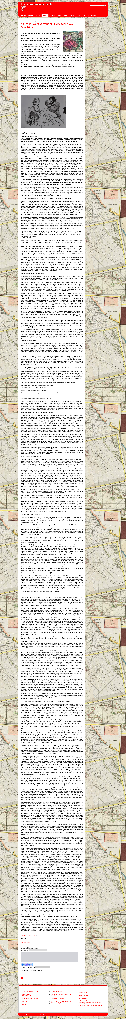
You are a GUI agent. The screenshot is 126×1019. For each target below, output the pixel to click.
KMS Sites (49, 1014)
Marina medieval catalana (27, 995)
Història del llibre (25, 1001)
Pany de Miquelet (83, 998)
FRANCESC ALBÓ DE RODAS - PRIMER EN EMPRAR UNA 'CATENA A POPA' (61, 1002)
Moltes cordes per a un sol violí (29, 1000)
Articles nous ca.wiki (83, 995)
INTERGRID (33, 1014)
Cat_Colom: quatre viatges (28, 990)
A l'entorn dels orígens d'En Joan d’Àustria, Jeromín (90, 1005)
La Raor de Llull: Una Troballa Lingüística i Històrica (90, 997)
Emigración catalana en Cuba (28, 997)
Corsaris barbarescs (55, 1006)
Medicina (40, 21)
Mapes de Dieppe (83, 992)
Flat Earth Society (54, 990)
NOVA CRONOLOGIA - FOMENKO (30, 998)
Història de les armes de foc (85, 991)
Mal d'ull (24, 1004)
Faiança (24, 1003)
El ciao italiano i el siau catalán (57, 998)
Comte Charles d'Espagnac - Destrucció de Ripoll (90, 1002)
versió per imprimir (25, 942)
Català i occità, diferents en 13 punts (30, 991)
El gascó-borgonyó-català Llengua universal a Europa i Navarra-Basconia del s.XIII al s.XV (91, 1000)
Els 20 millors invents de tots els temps (59, 997)
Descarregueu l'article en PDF (29, 935)
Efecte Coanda (54, 1000)
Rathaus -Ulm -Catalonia (84, 994)
